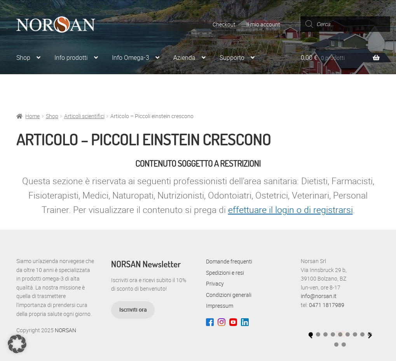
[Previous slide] (310, 335)
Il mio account (263, 24)
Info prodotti (71, 57)
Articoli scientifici (84, 116)
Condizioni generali (228, 294)
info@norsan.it (319, 296)
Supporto (232, 57)
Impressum (219, 305)
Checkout (224, 24)
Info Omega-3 (130, 57)
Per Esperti (30, 87)
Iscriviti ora (133, 309)
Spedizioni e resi (225, 272)
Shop (23, 57)
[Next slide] (370, 335)
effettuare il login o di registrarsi (290, 210)
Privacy (215, 283)
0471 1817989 (326, 305)
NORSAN (65, 330)
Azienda (184, 57)
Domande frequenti (229, 261)
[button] (318, 334)
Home (32, 116)
